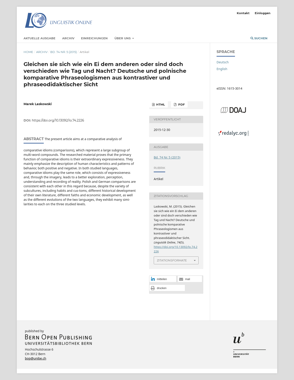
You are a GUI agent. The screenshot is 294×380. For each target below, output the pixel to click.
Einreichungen (94, 38)
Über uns (123, 38)
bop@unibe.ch (35, 358)
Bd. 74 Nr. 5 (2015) (63, 52)
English (222, 69)
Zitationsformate (172, 260)
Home (28, 52)
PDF (181, 104)
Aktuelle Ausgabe (39, 38)
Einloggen (262, 13)
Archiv (68, 38)
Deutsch (223, 62)
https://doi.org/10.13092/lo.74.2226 (58, 120)
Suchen (259, 38)
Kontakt (243, 13)
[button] (162, 279)
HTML (160, 104)
